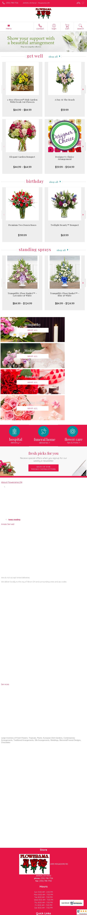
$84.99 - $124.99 (22, 303)
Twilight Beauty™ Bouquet (65, 225)
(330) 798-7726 (12, 3)
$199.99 (22, 235)
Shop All (53, 56)
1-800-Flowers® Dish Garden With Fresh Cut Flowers (22, 100)
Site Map (52, 913)
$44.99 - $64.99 (22, 167)
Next (83, 89)
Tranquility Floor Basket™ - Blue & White (64, 294)
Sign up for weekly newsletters (43, 415)
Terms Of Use (8, 913)
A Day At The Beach (65, 99)
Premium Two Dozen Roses (22, 225)
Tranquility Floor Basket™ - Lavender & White (22, 294)
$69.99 (65, 235)
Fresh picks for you (43, 404)
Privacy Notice (21, 913)
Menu (9, 28)
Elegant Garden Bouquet (22, 156)
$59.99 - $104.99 (64, 167)
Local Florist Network (38, 913)
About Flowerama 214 (11, 430)
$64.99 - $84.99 (22, 110)
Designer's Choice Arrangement (64, 157)
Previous (3, 89)
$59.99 (65, 110)
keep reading (14, 467)
